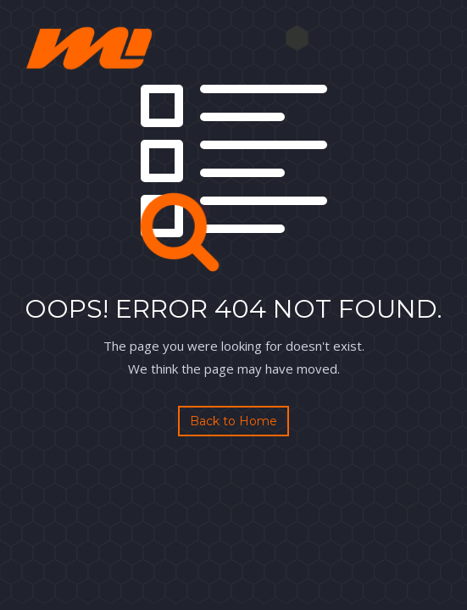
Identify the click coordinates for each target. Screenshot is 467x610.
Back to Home (233, 421)
